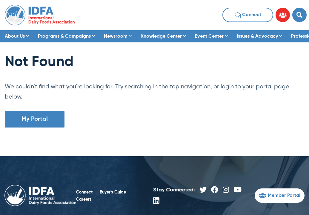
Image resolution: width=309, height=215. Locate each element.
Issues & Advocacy (259, 36)
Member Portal (279, 196)
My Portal (34, 119)
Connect (248, 15)
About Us (17, 36)
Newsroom (118, 36)
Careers (84, 199)
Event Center (211, 36)
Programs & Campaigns (66, 36)
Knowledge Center (163, 36)
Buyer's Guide (113, 192)
